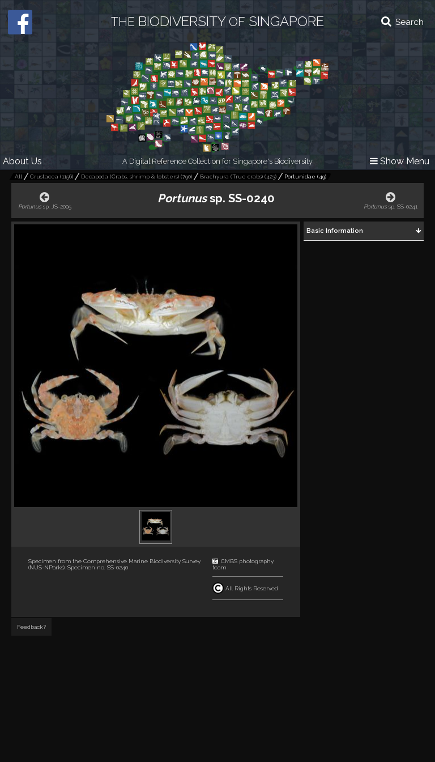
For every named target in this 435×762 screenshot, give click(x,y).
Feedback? (31, 627)
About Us (22, 161)
